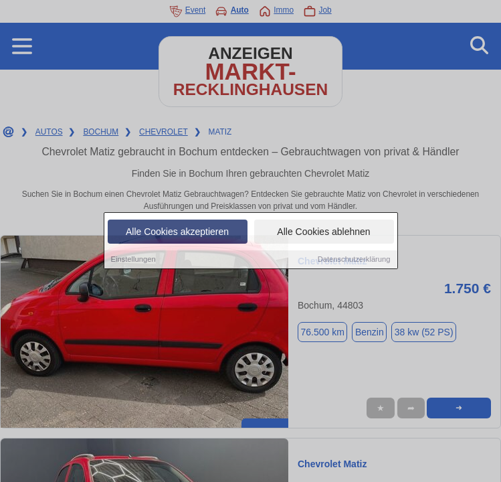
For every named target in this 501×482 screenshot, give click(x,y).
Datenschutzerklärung (354, 260)
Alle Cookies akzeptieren (177, 232)
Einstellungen (133, 260)
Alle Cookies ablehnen (323, 232)
